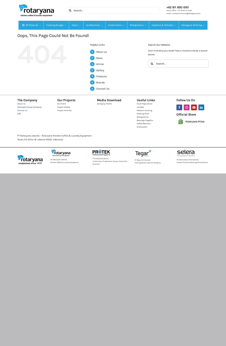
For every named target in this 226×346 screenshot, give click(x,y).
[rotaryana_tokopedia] (191, 117)
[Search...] (113, 10)
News (99, 58)
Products (101, 76)
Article (100, 64)
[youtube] (194, 107)
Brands (100, 82)
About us (101, 51)
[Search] (70, 10)
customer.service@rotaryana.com (186, 13)
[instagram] (187, 107)
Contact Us (102, 88)
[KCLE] (36, 4)
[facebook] (179, 107)
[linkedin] (201, 107)
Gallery (100, 70)
